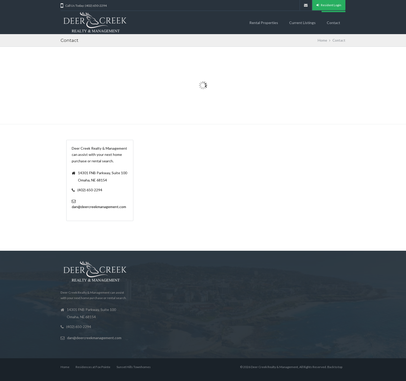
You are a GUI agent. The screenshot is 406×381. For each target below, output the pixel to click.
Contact (333, 22)
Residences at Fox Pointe (93, 367)
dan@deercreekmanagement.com (99, 206)
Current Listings (302, 22)
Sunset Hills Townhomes (134, 367)
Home (322, 40)
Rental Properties (263, 22)
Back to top (334, 367)
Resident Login (328, 5)
